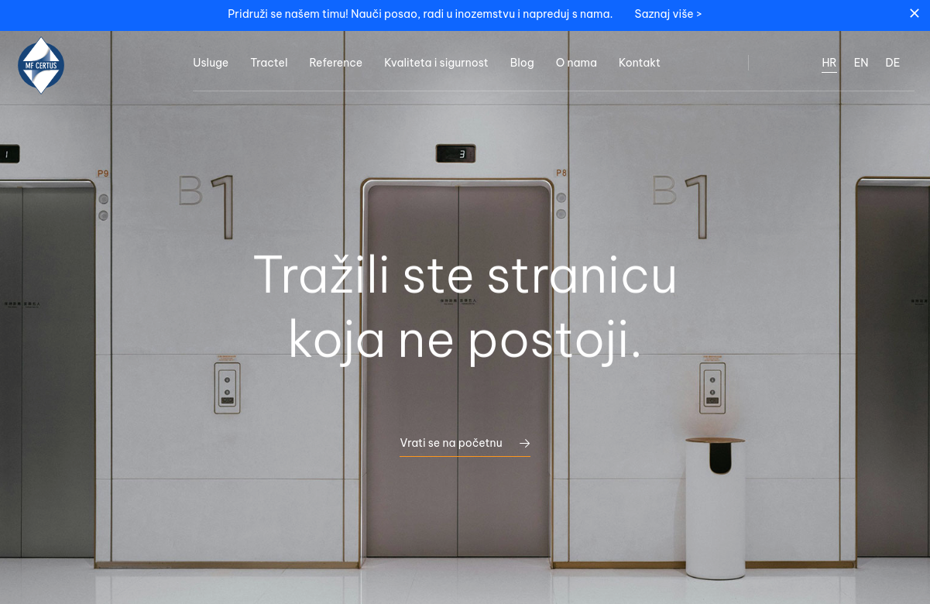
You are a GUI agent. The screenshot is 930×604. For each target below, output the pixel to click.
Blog (522, 63)
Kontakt (640, 63)
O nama (576, 63)
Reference (335, 63)
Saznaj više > (668, 14)
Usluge (210, 63)
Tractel (268, 63)
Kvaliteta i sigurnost (436, 63)
